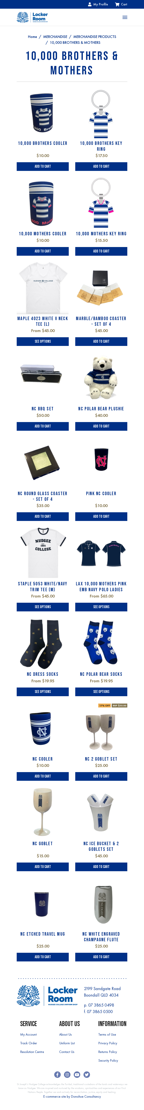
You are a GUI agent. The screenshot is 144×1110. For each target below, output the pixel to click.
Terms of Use (107, 1034)
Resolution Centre (32, 1052)
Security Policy (108, 1060)
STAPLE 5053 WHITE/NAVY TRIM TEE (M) (42, 587)
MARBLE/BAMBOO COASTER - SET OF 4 (101, 321)
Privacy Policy (107, 1043)
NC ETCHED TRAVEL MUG (42, 934)
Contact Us (66, 1052)
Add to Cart (43, 166)
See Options (43, 341)
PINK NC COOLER (101, 494)
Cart (121, 4)
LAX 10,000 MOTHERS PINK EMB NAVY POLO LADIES (101, 587)
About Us (65, 1034)
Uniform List (67, 1043)
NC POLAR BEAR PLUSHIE (101, 409)
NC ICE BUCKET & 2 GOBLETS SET (101, 846)
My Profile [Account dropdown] (98, 4)
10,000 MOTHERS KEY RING (101, 234)
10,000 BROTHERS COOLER (42, 143)
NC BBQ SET (43, 409)
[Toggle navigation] (125, 17)
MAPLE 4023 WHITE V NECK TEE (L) (42, 321)
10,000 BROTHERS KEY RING (101, 146)
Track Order (28, 1043)
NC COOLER (43, 759)
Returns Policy (107, 1052)
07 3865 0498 (101, 1005)
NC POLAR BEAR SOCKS (101, 674)
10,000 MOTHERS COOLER (43, 234)
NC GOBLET (43, 844)
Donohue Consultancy (86, 1096)
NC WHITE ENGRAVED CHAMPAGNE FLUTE (101, 937)
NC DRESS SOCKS (43, 674)
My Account (28, 1034)
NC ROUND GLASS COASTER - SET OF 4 (42, 496)
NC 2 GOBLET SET (101, 759)
